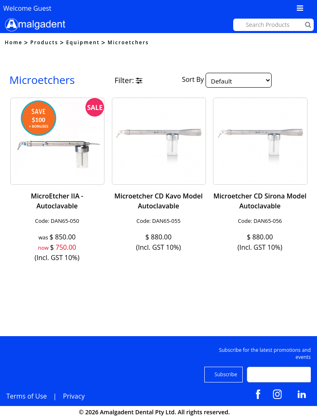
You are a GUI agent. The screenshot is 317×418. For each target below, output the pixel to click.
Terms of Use (26, 396)
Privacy (74, 396)
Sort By (193, 79)
